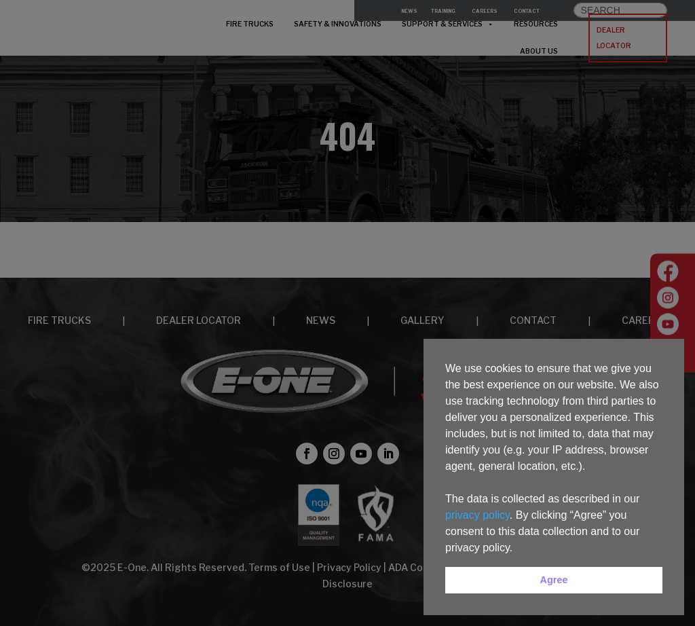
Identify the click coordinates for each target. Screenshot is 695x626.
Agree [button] (554, 579)
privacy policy (477, 515)
